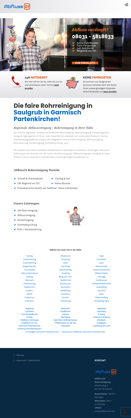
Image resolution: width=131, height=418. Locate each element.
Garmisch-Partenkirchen (29, 326)
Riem (101, 294)
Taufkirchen (65, 280)
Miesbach (101, 320)
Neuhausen (65, 283)
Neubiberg (66, 290)
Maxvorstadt (101, 266)
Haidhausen (101, 280)
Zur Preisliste (86, 63)
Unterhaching (29, 259)
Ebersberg (65, 317)
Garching (65, 266)
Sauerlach (65, 294)
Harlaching (65, 300)
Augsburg (29, 308)
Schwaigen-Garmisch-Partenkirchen (42, 331)
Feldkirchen (29, 287)
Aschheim (65, 287)
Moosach (29, 280)
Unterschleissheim (101, 269)
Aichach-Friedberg (101, 317)
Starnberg (101, 311)
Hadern (29, 290)
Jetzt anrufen (110, 91)
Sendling (65, 273)
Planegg (101, 276)
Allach (29, 294)
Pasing (29, 255)
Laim (101, 262)
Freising (101, 314)
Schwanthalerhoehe (101, 283)
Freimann (29, 300)
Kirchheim (101, 259)
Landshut (29, 311)
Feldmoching (29, 283)
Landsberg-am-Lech (101, 326)
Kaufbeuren (65, 311)
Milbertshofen (101, 273)
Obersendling (101, 297)
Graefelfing (101, 287)
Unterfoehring (29, 262)
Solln (65, 262)
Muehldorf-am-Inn (30, 323)
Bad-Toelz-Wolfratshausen (65, 320)
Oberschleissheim (29, 273)
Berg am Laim (65, 276)
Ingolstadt (101, 308)
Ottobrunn (65, 255)
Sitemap (20, 355)
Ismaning (65, 259)
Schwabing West (101, 300)
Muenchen (65, 308)
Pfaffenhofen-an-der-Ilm (65, 323)
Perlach (65, 297)
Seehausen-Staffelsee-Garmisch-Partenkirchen (83, 331)
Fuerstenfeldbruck (29, 314)
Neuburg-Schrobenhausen (29, 329)
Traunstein (65, 326)
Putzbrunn (30, 297)
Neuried (101, 290)
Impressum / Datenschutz (28, 360)
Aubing (29, 276)
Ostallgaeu (101, 323)
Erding (29, 317)
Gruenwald (29, 269)
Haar (101, 255)
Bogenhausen (29, 266)
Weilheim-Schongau (29, 320)
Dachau (65, 314)
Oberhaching (65, 269)
